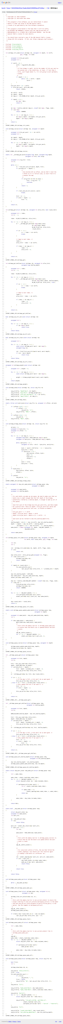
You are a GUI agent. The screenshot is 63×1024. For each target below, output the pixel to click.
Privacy (14, 1021)
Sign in (59, 2)
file (35, 12)
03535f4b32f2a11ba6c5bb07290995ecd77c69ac (27, 8)
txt (56, 1021)
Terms (19, 1021)
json (60, 1021)
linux (8, 8)
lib (48, 8)
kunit (3, 8)
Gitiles (9, 1021)
